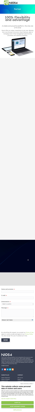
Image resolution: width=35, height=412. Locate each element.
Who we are (20, 377)
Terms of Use (29, 332)
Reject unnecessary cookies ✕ (27, 383)
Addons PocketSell (5, 379)
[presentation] (11, 325)
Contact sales (21, 381)
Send (5, 340)
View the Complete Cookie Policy (8, 398)
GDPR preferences (17, 409)
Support (19, 379)
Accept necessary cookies (17, 406)
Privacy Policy (29, 334)
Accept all (17, 402)
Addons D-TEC (4, 381)
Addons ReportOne (5, 377)
